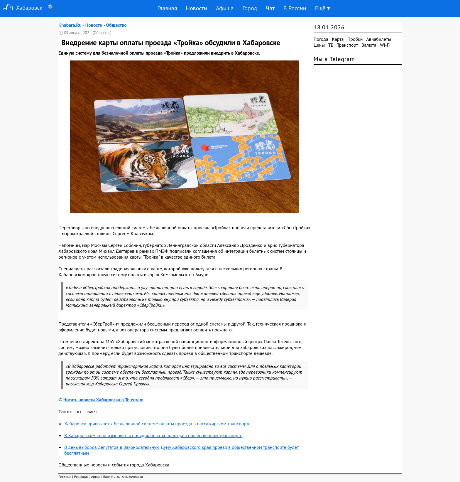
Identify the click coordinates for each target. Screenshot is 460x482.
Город (250, 8)
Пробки (355, 39)
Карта (338, 39)
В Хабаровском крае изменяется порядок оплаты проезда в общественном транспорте (153, 436)
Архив (95, 478)
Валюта (368, 45)
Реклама (64, 478)
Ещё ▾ (322, 8)
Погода (321, 39)
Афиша (225, 8)
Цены (319, 45)
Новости (196, 8)
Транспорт (347, 45)
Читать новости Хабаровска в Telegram (103, 399)
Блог (106, 478)
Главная (167, 8)
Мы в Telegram (334, 59)
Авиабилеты (378, 39)
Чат (270, 8)
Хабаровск (21, 7)
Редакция (81, 478)
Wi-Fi (385, 45)
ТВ (331, 45)
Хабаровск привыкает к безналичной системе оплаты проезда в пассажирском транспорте (157, 425)
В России (294, 8)
